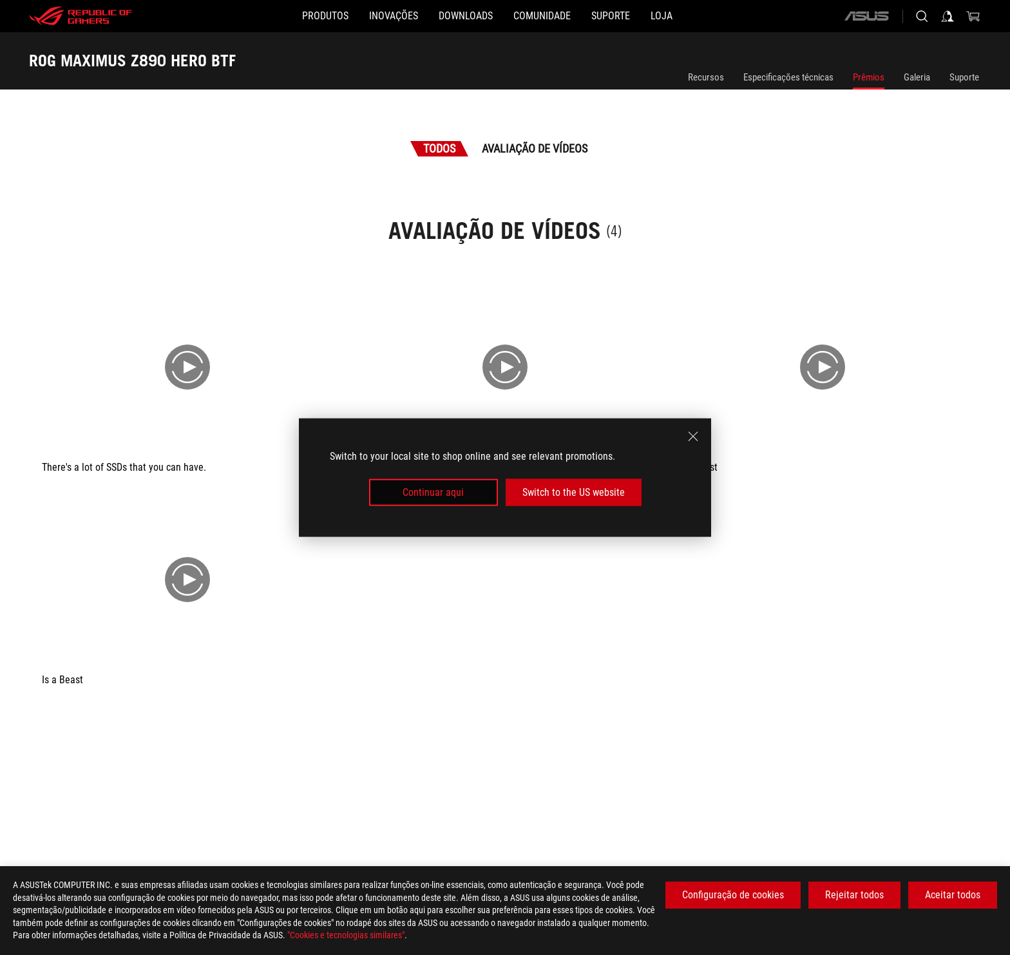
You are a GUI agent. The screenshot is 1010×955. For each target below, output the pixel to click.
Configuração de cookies (733, 895)
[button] (274, 16)
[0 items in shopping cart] (973, 16)
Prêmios (868, 77)
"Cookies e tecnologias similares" (346, 935)
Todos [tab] (439, 148)
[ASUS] (866, 16)
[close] (693, 436)
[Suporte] (641, 16)
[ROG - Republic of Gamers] (80, 16)
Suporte (964, 77)
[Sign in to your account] (947, 16)
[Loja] (713, 16)
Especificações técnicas (788, 77)
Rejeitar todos (854, 895)
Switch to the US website (573, 492)
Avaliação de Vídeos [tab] (534, 148)
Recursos (706, 77)
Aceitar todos (952, 895)
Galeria (917, 77)
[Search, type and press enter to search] (921, 16)
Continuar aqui (433, 492)
